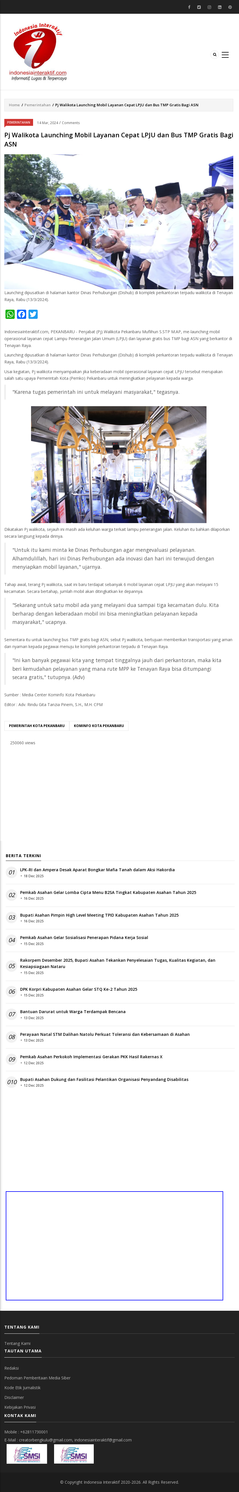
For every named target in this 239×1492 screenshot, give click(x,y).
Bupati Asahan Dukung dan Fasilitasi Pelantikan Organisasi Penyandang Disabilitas (104, 1079)
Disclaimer (14, 1397)
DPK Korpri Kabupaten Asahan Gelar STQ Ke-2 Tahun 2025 (78, 989)
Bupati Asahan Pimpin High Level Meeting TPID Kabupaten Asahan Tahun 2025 (99, 915)
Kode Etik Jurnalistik (22, 1387)
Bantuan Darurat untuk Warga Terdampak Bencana (73, 1011)
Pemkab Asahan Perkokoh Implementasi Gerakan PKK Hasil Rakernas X (91, 1056)
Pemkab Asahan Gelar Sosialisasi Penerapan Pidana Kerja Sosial (84, 937)
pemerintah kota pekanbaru (37, 725)
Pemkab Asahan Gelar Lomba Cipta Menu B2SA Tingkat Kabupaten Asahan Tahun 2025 (108, 892)
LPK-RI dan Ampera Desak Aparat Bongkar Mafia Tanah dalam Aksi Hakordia (97, 869)
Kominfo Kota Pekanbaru (99, 725)
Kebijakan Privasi (20, 1407)
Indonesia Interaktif (102, 1482)
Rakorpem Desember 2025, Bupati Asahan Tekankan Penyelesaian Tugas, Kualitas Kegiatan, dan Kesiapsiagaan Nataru (117, 963)
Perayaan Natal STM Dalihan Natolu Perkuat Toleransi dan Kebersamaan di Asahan (105, 1034)
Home (14, 104)
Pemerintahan (37, 104)
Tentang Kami (17, 1343)
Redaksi (11, 1368)
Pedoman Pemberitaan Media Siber (37, 1378)
